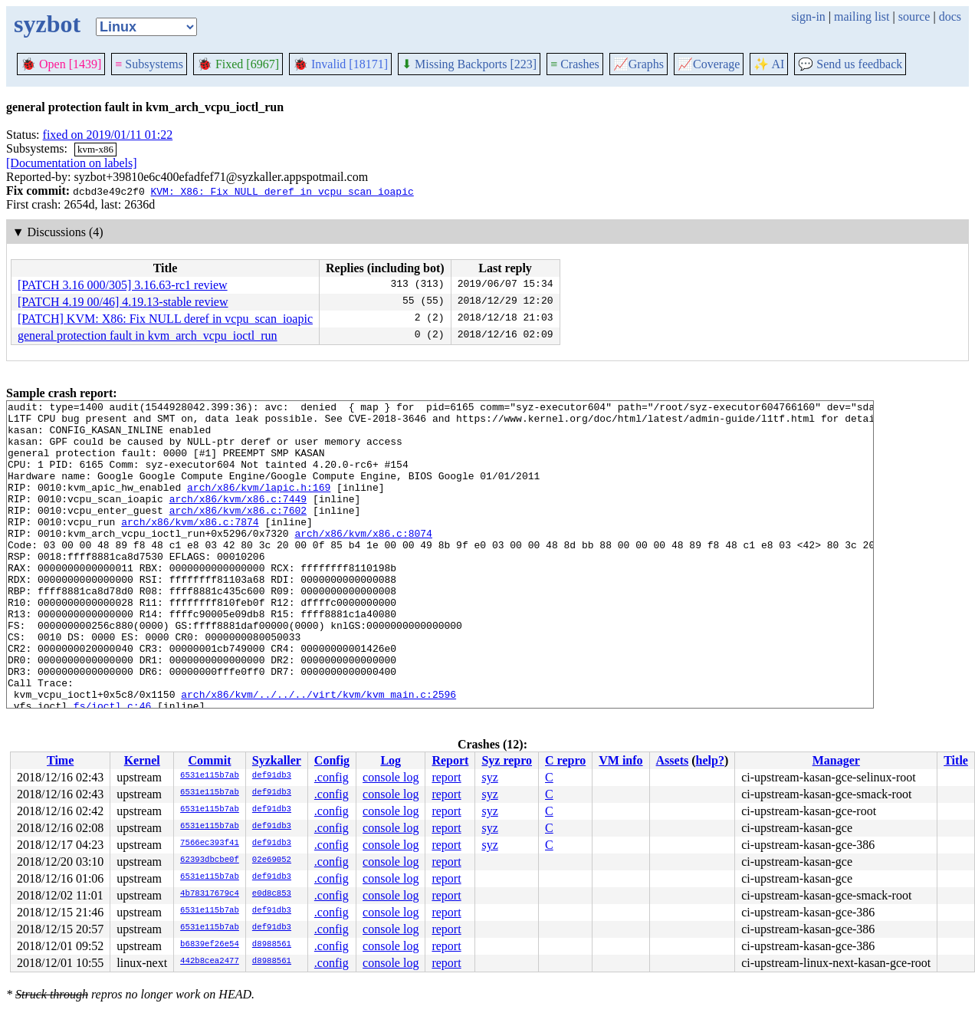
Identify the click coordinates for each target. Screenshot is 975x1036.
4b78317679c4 (209, 894)
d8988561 (271, 944)
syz (489, 777)
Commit (209, 760)
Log (390, 760)
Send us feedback (850, 64)
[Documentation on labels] (71, 162)
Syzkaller (276, 760)
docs (950, 16)
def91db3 (271, 776)
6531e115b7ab (209, 776)
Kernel (142, 760)
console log (391, 777)
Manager (836, 760)
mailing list (861, 16)
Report (450, 760)
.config (331, 777)
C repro (565, 760)
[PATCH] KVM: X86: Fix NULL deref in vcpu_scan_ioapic (165, 318)
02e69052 (271, 860)
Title (956, 760)
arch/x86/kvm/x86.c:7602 (238, 533)
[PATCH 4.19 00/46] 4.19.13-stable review (123, 301)
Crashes (574, 64)
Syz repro (506, 760)
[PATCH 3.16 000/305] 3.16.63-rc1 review (123, 284)
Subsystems (149, 64)
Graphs (638, 64)
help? (710, 760)
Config (332, 760)
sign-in (808, 16)
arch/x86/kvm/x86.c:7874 (189, 547)
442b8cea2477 (209, 961)
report (446, 777)
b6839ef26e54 (209, 944)
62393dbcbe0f (209, 860)
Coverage (709, 64)
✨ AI (768, 64)
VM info (620, 760)
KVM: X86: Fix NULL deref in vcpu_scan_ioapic (281, 191)
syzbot (47, 24)
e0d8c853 (271, 894)
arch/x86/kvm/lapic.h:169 (258, 505)
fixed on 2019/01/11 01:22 (108, 134)
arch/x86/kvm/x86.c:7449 (238, 519)
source (914, 16)
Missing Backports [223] (469, 64)
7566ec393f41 (209, 843)
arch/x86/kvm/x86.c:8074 (363, 560)
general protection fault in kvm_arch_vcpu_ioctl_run (147, 335)
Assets (672, 760)
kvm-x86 (95, 149)
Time (60, 760)
